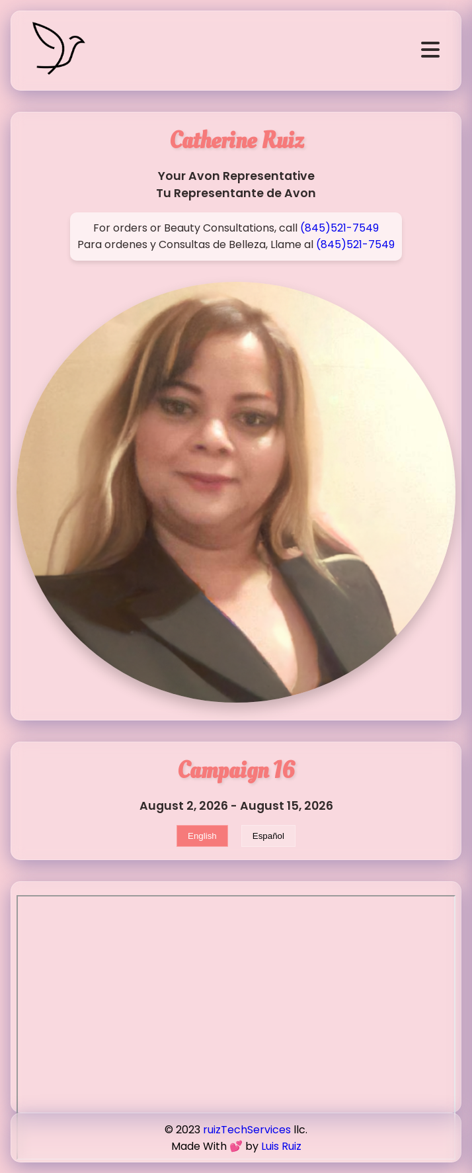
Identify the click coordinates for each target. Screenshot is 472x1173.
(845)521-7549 (339, 228)
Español (268, 836)
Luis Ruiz (281, 1146)
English (202, 836)
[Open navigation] (430, 50)
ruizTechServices (247, 1129)
